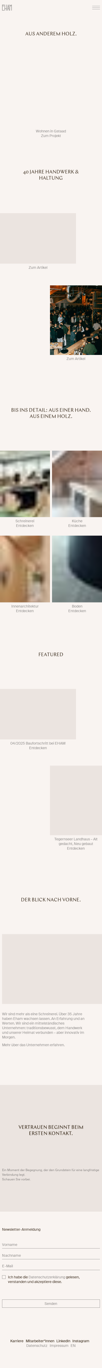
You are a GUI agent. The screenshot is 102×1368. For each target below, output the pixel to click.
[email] (51, 1267)
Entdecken (25, 528)
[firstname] (51, 1246)
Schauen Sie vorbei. (16, 1182)
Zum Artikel (38, 270)
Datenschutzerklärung (47, 1277)
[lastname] (51, 1256)
